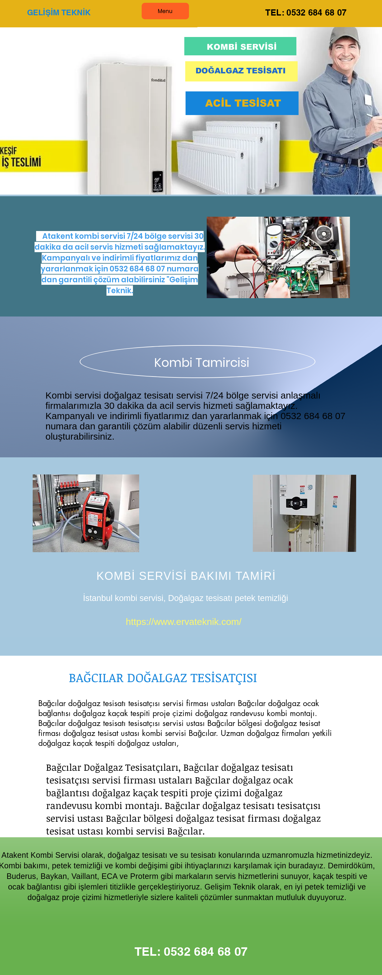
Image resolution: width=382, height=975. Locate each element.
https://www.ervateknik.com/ (184, 622)
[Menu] (165, 11)
